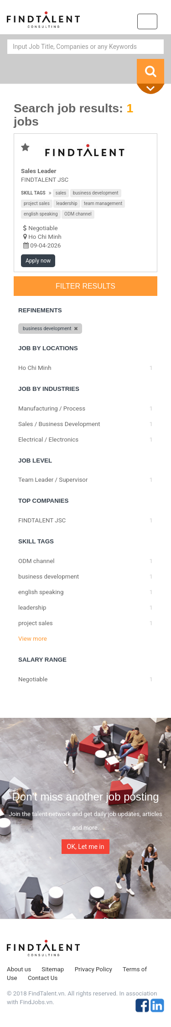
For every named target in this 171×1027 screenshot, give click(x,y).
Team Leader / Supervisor (53, 479)
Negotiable (32, 679)
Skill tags (33, 192)
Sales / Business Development (59, 424)
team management (103, 203)
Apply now (38, 261)
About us (19, 969)
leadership (66, 203)
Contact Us (42, 977)
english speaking (41, 213)
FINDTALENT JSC (44, 179)
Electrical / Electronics (48, 439)
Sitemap (52, 969)
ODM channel (78, 213)
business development (96, 192)
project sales (37, 203)
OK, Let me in (85, 846)
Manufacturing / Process (51, 408)
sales (61, 192)
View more (32, 638)
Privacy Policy (93, 969)
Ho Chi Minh (45, 236)
